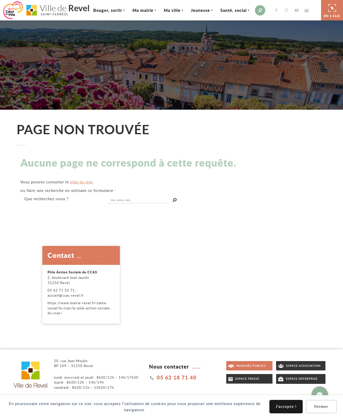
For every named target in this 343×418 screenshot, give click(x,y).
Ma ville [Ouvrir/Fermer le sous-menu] (172, 10)
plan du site (81, 181)
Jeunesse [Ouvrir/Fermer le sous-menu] (200, 10)
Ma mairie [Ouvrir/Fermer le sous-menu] (142, 10)
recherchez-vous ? (46, 198)
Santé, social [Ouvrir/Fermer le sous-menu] (233, 10)
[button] (305, 10)
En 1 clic (332, 10)
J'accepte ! (286, 406)
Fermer (321, 406)
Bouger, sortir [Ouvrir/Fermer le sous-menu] (107, 10)
